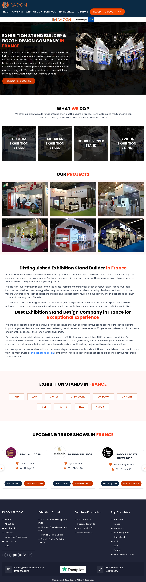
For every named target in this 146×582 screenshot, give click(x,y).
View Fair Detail (34, 483)
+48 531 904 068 (114, 567)
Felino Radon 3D (85, 532)
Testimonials (11, 528)
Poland (117, 550)
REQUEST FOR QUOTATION (107, 11)
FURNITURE (82, 11)
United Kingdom (121, 532)
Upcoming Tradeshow (16, 537)
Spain (116, 541)
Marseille (127, 396)
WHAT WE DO (33, 11)
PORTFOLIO (50, 11)
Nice (43, 406)
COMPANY (17, 11)
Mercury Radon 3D (86, 524)
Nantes (63, 406)
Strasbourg (78, 396)
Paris (17, 396)
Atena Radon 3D (85, 528)
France (117, 524)
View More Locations (124, 554)
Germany (118, 519)
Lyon (34, 396)
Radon (73, 580)
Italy (116, 545)
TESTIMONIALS (66, 11)
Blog (7, 545)
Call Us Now (112, 570)
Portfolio (9, 532)
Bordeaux (103, 396)
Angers (100, 406)
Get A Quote (13, 483)
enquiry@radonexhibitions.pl (29, 567)
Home (8, 519)
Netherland (119, 528)
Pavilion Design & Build (52, 534)
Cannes (54, 396)
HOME (6, 11)
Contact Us (10, 541)
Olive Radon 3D (84, 519)
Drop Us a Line (21, 570)
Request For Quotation (19, 81)
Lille (81, 406)
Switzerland (119, 537)
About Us (9, 524)
